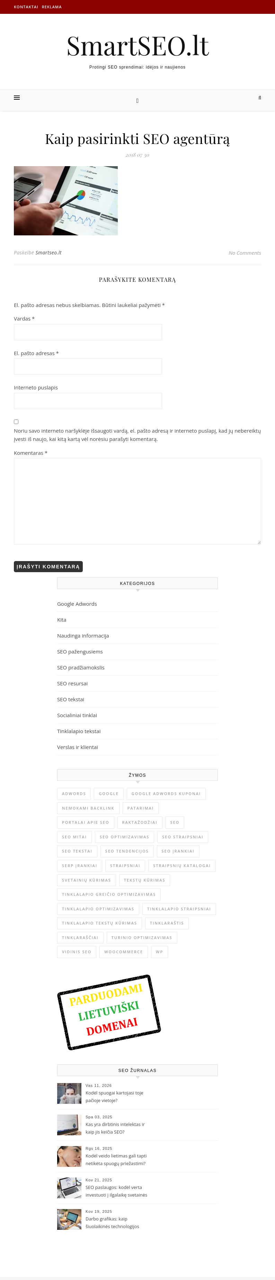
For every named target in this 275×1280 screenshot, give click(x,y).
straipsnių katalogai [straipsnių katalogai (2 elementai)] (182, 865)
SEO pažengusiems (80, 651)
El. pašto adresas (36, 353)
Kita (61, 619)
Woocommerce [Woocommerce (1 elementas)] (123, 951)
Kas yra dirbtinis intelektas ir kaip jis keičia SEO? (115, 1128)
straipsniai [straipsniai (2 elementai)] (125, 865)
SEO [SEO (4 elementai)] (175, 822)
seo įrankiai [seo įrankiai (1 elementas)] (178, 851)
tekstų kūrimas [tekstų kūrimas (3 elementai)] (145, 880)
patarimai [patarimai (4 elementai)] (140, 808)
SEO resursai (72, 683)
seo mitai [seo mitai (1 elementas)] (74, 836)
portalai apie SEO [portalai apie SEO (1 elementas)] (85, 822)
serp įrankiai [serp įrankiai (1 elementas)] (79, 865)
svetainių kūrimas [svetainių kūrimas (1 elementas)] (86, 880)
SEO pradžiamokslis (81, 667)
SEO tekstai (70, 699)
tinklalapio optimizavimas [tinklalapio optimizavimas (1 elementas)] (98, 908)
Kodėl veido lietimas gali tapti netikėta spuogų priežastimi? (116, 1159)
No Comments (245, 252)
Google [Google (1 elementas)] (108, 793)
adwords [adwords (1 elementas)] (74, 793)
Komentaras (30, 452)
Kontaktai (26, 6)
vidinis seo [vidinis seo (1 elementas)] (76, 951)
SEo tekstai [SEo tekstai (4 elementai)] (77, 851)
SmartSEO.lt (137, 45)
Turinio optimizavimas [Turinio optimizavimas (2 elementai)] (142, 937)
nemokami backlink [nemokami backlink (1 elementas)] (88, 808)
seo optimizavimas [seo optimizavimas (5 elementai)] (124, 836)
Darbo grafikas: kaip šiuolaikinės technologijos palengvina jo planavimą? (112, 1223)
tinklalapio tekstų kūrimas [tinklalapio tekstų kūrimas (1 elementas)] (99, 923)
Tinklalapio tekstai (79, 731)
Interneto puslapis (36, 387)
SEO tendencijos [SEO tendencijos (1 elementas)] (127, 851)
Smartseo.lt (48, 252)
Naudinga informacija (83, 635)
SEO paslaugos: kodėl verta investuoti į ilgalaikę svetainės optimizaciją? (116, 1191)
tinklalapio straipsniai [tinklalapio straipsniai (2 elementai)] (179, 908)
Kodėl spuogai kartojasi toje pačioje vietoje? (114, 1096)
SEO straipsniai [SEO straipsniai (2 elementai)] (182, 836)
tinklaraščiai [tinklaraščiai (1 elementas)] (80, 937)
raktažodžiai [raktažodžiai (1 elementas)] (140, 822)
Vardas (24, 318)
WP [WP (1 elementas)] (159, 951)
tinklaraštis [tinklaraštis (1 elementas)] (167, 923)
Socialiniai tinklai (77, 715)
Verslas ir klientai (77, 746)
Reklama (52, 6)
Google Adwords (77, 603)
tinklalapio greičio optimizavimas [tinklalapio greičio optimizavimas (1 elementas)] (109, 894)
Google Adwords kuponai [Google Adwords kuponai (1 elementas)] (166, 793)
